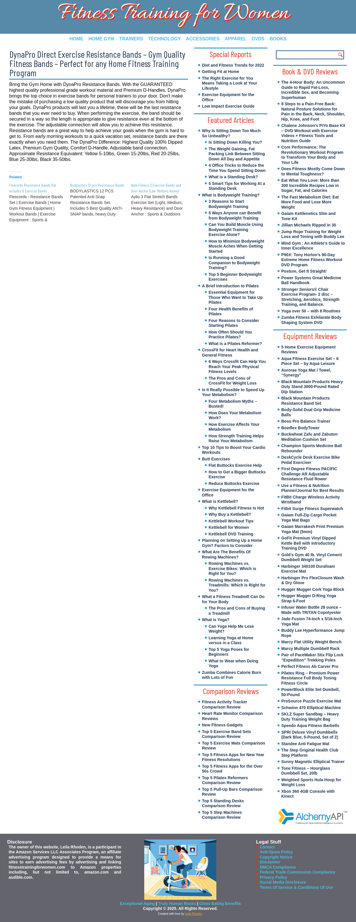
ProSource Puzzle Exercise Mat (311, 701)
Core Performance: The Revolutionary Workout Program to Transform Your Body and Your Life (312, 155)
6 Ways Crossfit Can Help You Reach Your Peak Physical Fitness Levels (237, 366)
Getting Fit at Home (220, 71)
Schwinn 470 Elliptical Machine (311, 707)
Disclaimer (270, 862)
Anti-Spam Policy (276, 852)
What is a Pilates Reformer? (235, 343)
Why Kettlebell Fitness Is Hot (236, 508)
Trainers (131, 38)
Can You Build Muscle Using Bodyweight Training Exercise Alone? (236, 229)
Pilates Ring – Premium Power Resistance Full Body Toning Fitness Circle (310, 678)
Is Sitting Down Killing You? (235, 142)
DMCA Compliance (278, 867)
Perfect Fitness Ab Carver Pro (309, 666)
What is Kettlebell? (220, 501)
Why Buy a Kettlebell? (230, 514)
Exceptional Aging (137, 903)
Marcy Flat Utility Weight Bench (311, 642)
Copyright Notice (276, 857)
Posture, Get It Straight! (304, 271)
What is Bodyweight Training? (231, 195)
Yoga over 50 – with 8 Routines (310, 311)
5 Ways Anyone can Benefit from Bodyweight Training (235, 215)
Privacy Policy (273, 877)
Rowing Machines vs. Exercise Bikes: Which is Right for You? (232, 568)
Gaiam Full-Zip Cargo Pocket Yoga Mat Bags (308, 517)
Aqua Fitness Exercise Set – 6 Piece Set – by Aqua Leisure (309, 361)
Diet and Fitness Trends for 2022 (233, 65)
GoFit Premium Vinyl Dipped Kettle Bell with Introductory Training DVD (308, 543)
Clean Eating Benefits (220, 903)
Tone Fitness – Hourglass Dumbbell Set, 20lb (305, 771)
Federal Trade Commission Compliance (297, 872)
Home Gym (101, 38)
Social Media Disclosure (283, 882)
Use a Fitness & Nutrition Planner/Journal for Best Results (312, 488)
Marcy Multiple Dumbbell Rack (310, 648)
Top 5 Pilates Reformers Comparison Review (225, 780)
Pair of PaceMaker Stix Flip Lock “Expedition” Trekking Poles (312, 657)
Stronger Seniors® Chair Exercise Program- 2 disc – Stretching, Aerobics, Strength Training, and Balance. (310, 297)
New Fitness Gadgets (222, 725)
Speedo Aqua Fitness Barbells (310, 725)
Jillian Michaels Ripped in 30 (308, 225)
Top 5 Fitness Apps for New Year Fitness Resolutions (233, 757)
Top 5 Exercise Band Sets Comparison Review (226, 734)
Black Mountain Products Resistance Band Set (305, 401)
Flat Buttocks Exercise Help (235, 465)
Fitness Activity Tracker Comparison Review (224, 704)
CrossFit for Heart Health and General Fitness (230, 352)
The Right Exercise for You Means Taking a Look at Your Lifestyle (229, 83)
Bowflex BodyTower (300, 428)
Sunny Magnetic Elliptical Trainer (312, 761)
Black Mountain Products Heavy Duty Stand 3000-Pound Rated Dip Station (312, 386)
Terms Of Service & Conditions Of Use (296, 887)
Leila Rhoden (193, 913)
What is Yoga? (215, 619)
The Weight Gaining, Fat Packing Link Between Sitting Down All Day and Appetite (237, 154)
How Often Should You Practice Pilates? (230, 335)
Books (278, 38)
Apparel (235, 38)
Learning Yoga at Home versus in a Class (231, 640)
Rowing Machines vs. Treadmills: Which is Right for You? (237, 585)
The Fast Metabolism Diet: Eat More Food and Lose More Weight (310, 202)
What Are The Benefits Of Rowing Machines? (226, 554)
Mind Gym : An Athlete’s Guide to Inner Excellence (313, 246)
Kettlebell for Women (229, 527)
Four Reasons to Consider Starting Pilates (234, 323)
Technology (164, 38)
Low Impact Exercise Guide (228, 106)
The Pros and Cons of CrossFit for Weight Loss (232, 381)
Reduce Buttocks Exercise (234, 483)
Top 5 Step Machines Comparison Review (222, 815)
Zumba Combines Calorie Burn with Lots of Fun (231, 675)
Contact (267, 847)
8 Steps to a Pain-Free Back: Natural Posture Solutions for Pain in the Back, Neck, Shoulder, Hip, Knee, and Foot (313, 111)
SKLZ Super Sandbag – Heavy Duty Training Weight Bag (310, 717)
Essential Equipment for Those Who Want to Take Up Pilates (236, 297)
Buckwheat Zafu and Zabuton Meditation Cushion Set (309, 437)
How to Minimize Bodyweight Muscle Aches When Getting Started (236, 246)
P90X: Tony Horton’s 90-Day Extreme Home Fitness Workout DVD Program (311, 259)
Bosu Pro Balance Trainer (305, 421)
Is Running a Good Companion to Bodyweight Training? (234, 262)
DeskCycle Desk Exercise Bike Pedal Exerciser (310, 460)
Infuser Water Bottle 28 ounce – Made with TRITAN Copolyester (311, 610)
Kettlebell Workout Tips (231, 521)
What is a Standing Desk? (233, 177)
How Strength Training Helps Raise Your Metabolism (236, 438)
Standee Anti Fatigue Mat (305, 743)
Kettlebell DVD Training (231, 534)
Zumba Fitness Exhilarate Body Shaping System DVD (311, 320)
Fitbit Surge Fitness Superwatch (312, 508)
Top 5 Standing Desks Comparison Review (223, 803)
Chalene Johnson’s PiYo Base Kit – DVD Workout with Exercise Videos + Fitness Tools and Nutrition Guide (313, 133)
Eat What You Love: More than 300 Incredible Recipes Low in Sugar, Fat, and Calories (310, 185)
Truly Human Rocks (177, 903)
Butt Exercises (216, 459)
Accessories (202, 38)
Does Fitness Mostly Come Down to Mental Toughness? (313, 171)
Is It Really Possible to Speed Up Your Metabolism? (233, 392)
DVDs (258, 38)
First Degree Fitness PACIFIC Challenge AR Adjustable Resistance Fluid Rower (309, 473)
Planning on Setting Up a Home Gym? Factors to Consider (232, 543)
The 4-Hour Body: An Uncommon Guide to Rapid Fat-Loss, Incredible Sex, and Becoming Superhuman (313, 90)
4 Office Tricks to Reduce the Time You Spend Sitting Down (237, 168)
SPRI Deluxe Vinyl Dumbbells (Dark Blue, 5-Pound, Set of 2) (309, 735)
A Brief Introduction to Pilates (230, 286)
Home (76, 38)
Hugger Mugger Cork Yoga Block (312, 589)
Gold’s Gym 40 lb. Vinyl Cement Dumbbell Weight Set (311, 557)
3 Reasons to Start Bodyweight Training (228, 204)
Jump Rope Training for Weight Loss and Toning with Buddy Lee (312, 234)
